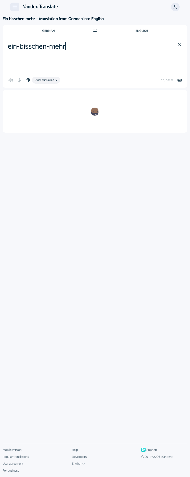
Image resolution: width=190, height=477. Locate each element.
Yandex (166, 456)
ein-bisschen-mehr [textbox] (36, 46)
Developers (79, 456)
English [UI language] (78, 463)
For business (11, 470)
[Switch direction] (95, 30)
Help (75, 450)
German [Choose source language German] (48, 30)
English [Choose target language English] (141, 30)
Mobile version (12, 450)
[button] (175, 7)
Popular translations (16, 456)
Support (149, 450)
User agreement (13, 463)
